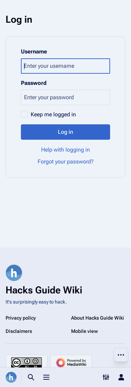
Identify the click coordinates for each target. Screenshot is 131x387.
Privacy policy (21, 318)
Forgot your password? (66, 161)
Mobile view (84, 331)
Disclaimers (19, 331)
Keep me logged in (53, 114)
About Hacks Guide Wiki (97, 318)
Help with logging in (65, 149)
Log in (65, 132)
